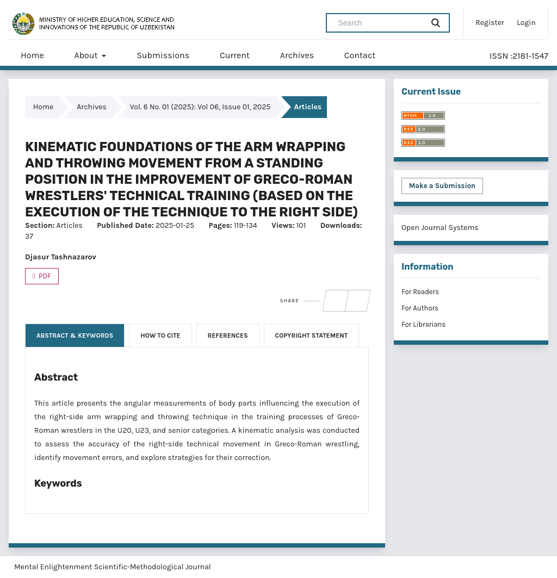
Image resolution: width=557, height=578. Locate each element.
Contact (359, 55)
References (228, 335)
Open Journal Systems (440, 227)
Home (32, 55)
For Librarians (423, 324)
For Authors (419, 308)
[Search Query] (379, 23)
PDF (44, 276)
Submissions (163, 55)
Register (489, 22)
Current (235, 55)
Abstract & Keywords (74, 335)
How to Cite (160, 335)
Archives (297, 55)
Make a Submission (442, 186)
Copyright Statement (311, 335)
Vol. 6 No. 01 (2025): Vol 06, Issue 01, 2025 (200, 106)
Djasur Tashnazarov (60, 257)
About (87, 55)
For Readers (420, 292)
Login (526, 22)
